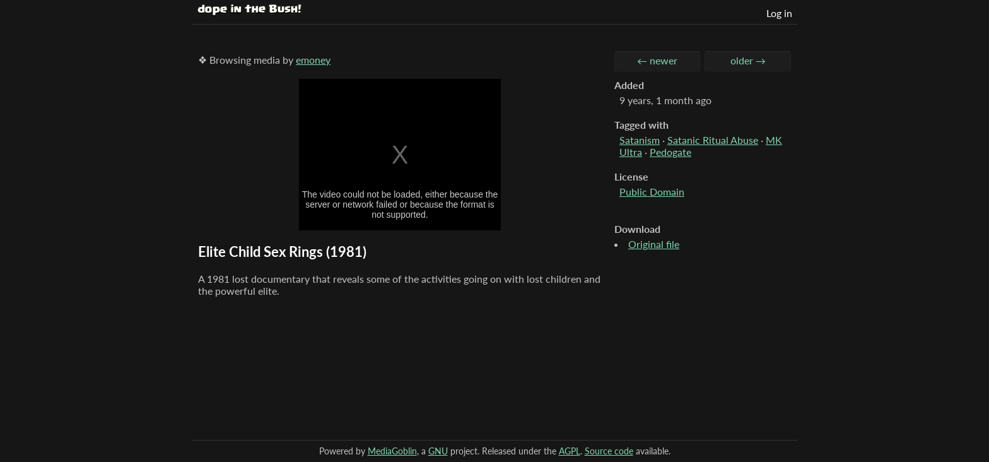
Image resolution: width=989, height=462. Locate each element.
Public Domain (651, 192)
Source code (609, 451)
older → (748, 60)
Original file (653, 244)
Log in (779, 13)
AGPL (569, 451)
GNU (438, 451)
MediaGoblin (392, 451)
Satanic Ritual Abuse (712, 140)
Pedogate (670, 152)
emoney (313, 60)
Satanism (639, 140)
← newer (657, 60)
